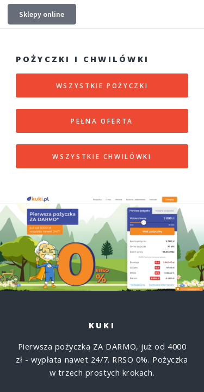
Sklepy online (41, 14)
